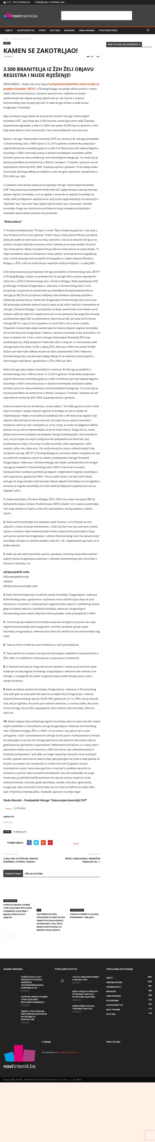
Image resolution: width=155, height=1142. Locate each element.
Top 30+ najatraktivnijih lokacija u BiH (85, 1038)
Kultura (55, 30)
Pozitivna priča (108, 30)
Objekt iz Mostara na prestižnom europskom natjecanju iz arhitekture (34, 1074)
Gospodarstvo (26, 30)
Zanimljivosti (113, 1046)
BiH (39, 970)
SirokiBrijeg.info (19, 901)
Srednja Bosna (114, 1042)
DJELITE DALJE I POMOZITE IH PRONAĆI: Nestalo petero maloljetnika (85, 1054)
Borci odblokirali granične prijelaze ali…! (82, 929)
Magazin (69, 30)
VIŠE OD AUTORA (34, 942)
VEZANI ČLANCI (13, 942)
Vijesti (9, 30)
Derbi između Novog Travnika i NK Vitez (83, 1067)
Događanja (112, 1060)
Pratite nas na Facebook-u (124, 44)
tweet (76, 912)
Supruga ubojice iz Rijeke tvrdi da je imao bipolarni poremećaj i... (34, 1059)
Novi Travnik (113, 1069)
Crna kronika (87, 30)
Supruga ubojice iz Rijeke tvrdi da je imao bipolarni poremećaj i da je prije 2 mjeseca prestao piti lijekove (17, 980)
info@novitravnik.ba (68, 1112)
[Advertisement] (96, 15)
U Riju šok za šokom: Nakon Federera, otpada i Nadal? (20, 929)
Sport (42, 30)
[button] (148, 30)
